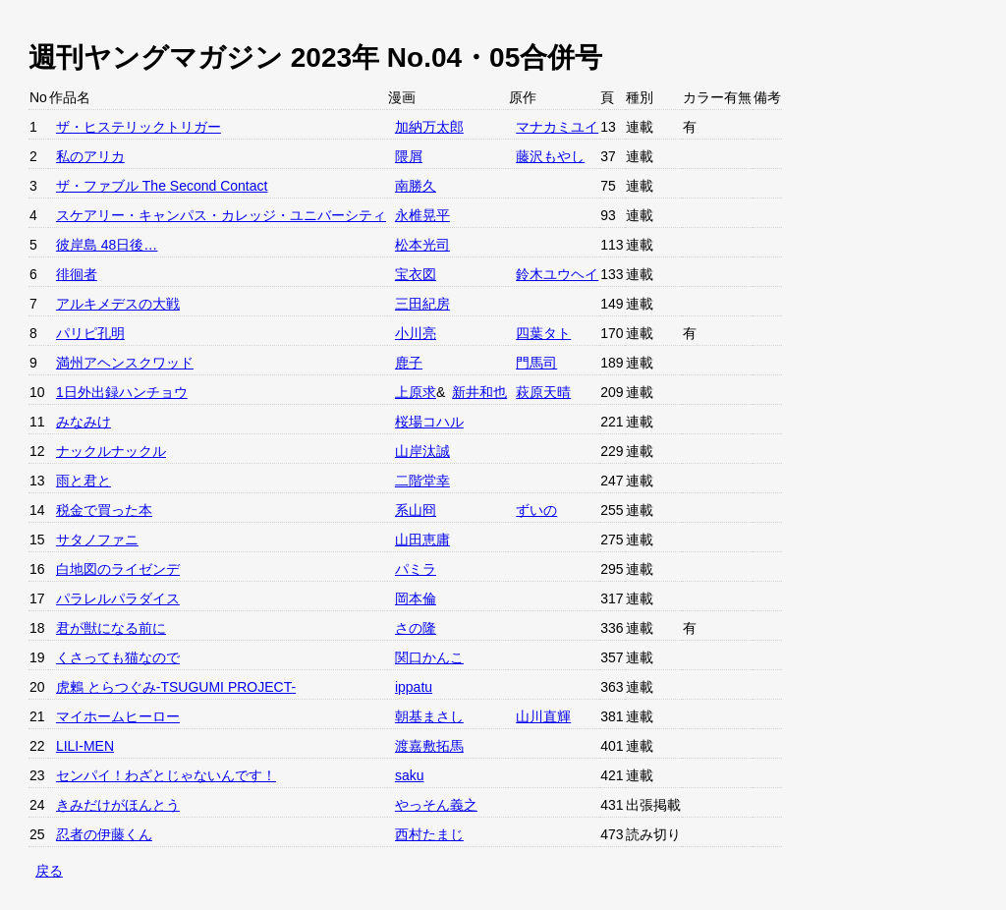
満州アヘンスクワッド (125, 362)
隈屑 (408, 156)
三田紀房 (422, 304)
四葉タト (543, 333)
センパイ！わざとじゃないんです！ (166, 775)
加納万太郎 (429, 127)
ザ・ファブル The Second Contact (162, 186)
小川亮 (415, 333)
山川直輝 (543, 716)
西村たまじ (429, 834)
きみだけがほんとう (118, 805)
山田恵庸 (422, 539)
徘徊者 (76, 274)
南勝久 (415, 186)
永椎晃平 (422, 215)
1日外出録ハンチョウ (122, 392)
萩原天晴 (543, 392)
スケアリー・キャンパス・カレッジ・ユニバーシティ (221, 215)
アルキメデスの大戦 (118, 304)
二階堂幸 (422, 480)
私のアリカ (90, 156)
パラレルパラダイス (118, 598)
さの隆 (415, 628)
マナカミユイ (557, 127)
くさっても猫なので (118, 657)
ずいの (536, 510)
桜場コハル (429, 421)
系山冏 (415, 510)
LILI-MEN (85, 746)
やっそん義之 (436, 805)
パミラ (415, 569)
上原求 (415, 392)
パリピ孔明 (90, 333)
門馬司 (536, 362)
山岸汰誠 (422, 451)
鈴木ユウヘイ (557, 274)
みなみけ (83, 421)
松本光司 (422, 245)
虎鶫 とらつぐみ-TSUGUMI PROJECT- (176, 687)
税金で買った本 (104, 510)
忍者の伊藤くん (104, 834)
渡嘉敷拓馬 (429, 746)
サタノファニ (97, 539)
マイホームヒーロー (118, 716)
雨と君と (83, 480)
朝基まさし (429, 716)
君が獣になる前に (111, 628)
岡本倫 (415, 598)
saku (409, 775)
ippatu (413, 687)
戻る (49, 871)
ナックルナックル (111, 451)
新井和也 (479, 392)
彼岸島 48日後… (106, 245)
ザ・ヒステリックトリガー (138, 127)
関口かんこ (429, 657)
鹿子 (408, 362)
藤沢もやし (550, 156)
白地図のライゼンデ (118, 569)
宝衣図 (415, 274)
